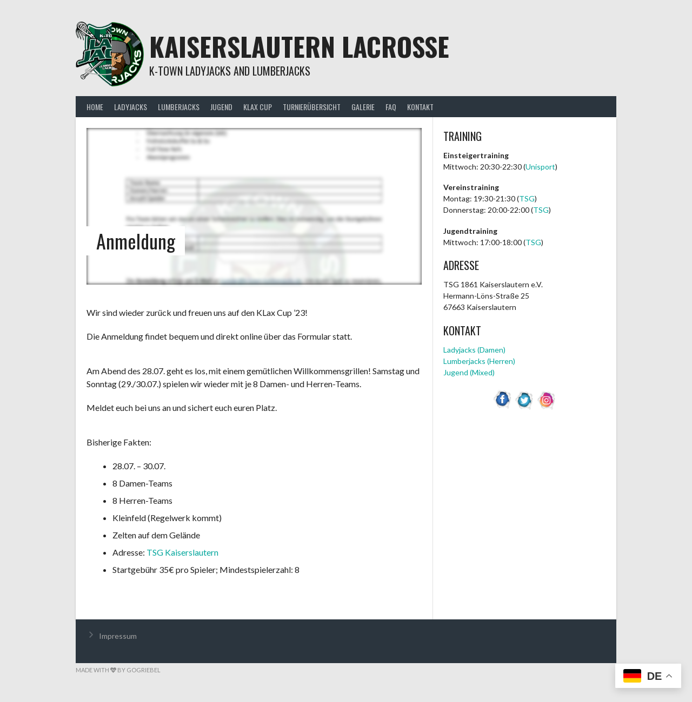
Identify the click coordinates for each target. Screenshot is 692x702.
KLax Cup (257, 106)
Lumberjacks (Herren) (479, 361)
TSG (527, 198)
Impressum (118, 635)
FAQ (390, 106)
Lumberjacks (178, 106)
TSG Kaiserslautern (182, 552)
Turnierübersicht (312, 106)
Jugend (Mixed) (469, 372)
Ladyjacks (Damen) (474, 349)
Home (94, 106)
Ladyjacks (130, 106)
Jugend (221, 106)
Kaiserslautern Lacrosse (299, 46)
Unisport (540, 166)
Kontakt (420, 106)
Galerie (363, 106)
